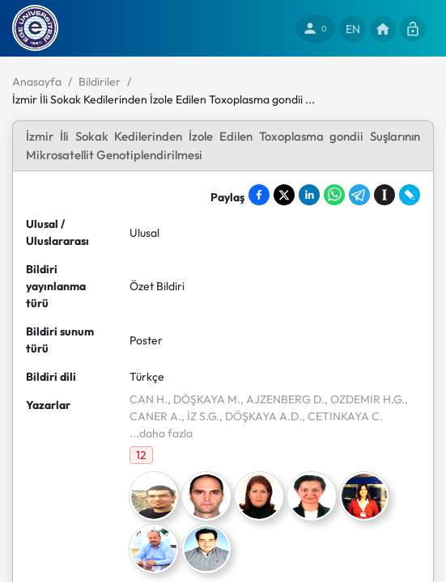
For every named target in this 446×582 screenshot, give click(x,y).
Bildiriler (100, 81)
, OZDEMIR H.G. (365, 399)
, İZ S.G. (200, 416)
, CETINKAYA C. (342, 416)
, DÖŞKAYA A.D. (260, 416)
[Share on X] (284, 194)
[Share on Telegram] (359, 194)
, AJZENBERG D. (282, 399)
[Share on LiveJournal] (409, 194)
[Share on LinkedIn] (309, 194)
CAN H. (149, 399)
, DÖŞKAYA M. (204, 399)
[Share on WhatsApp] (334, 194)
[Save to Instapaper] (384, 194)
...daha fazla (161, 433)
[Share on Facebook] (259, 194)
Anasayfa (37, 81)
